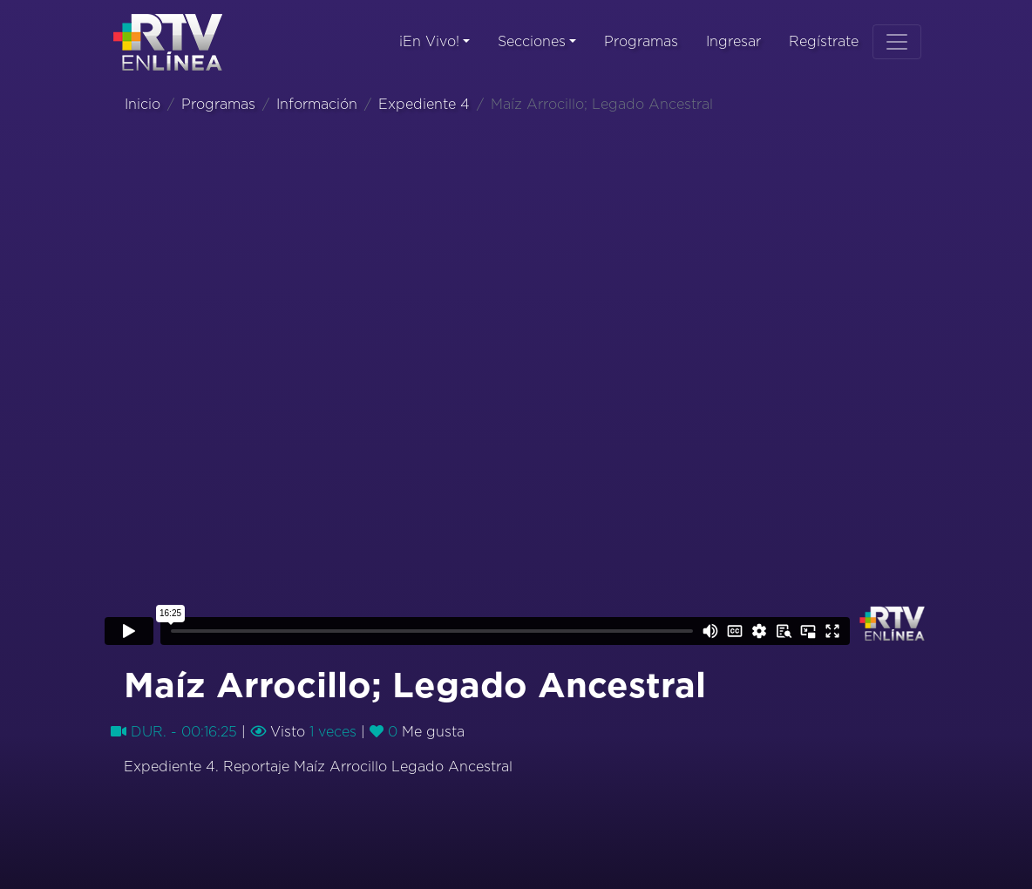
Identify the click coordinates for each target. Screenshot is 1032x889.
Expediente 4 (424, 105)
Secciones (532, 42)
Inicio (142, 105)
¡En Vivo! (429, 42)
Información (316, 105)
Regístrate (824, 42)
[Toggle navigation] (896, 41)
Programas (641, 42)
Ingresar (733, 42)
